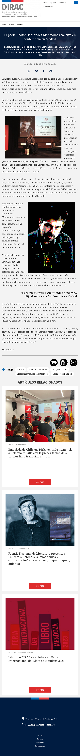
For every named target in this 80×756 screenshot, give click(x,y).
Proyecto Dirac (59, 369)
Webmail (62, 3)
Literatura (19, 25)
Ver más (40, 482)
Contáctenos (48, 7)
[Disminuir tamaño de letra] (61, 6)
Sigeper (53, 3)
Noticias (11, 25)
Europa (20, 369)
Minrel (45, 3)
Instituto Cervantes (38, 369)
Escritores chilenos (62, 373)
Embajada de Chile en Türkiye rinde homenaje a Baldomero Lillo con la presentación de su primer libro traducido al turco (40, 453)
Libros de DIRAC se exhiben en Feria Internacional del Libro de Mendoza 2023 (36, 659)
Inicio (4, 25)
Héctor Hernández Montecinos (32, 373)
